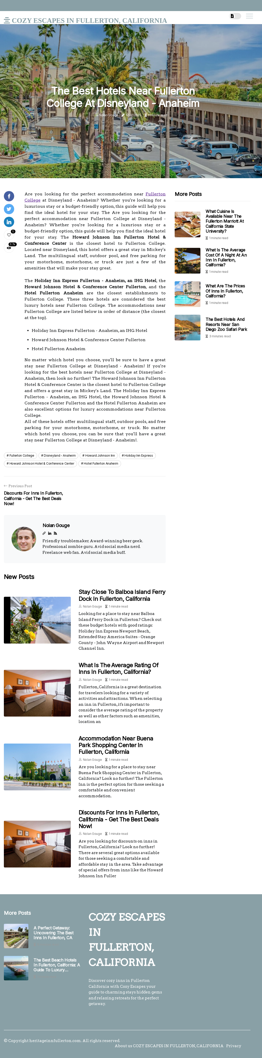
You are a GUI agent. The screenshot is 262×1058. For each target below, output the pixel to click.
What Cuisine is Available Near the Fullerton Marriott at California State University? (225, 221)
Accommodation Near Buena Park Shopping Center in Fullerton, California (116, 745)
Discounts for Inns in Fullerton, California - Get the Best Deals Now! (119, 819)
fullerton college (22, 455)
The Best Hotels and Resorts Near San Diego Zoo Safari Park (226, 324)
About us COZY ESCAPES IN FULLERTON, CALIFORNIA (169, 1046)
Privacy (233, 1046)
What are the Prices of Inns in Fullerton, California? (225, 290)
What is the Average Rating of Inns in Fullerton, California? (118, 668)
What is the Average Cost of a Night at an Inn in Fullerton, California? (226, 257)
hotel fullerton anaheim (101, 463)
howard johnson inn (100, 455)
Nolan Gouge (108, 115)
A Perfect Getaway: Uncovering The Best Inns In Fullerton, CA (53, 933)
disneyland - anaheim (59, 455)
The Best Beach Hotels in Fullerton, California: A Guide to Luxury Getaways (56, 965)
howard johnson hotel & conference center (42, 463)
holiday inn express (138, 455)
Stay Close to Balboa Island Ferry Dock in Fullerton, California (122, 595)
